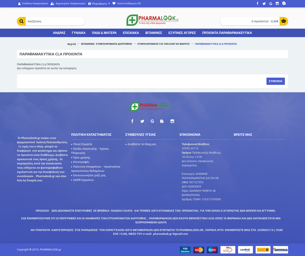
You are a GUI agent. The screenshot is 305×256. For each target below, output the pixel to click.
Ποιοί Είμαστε (81, 144)
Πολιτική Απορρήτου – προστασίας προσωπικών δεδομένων (96, 168)
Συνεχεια (275, 81)
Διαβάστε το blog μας (140, 144)
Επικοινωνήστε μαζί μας (88, 175)
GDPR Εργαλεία (82, 180)
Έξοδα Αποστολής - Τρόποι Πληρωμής (90, 151)
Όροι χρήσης (80, 157)
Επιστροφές (80, 162)
